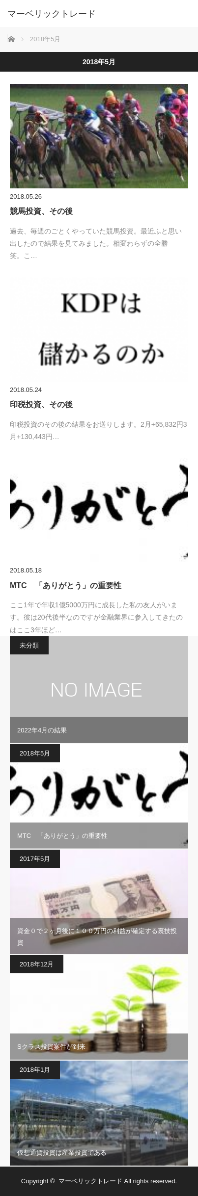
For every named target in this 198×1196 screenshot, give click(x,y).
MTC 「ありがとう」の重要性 (65, 585)
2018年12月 (37, 964)
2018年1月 (35, 1069)
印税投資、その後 (41, 404)
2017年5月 (35, 858)
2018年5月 (35, 753)
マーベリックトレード (51, 13)
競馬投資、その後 (41, 211)
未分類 (29, 645)
